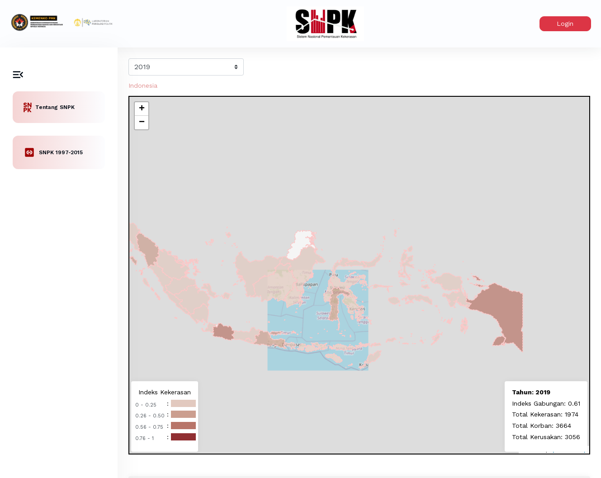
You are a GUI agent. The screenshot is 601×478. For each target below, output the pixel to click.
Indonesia (142, 85)
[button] (141, 109)
